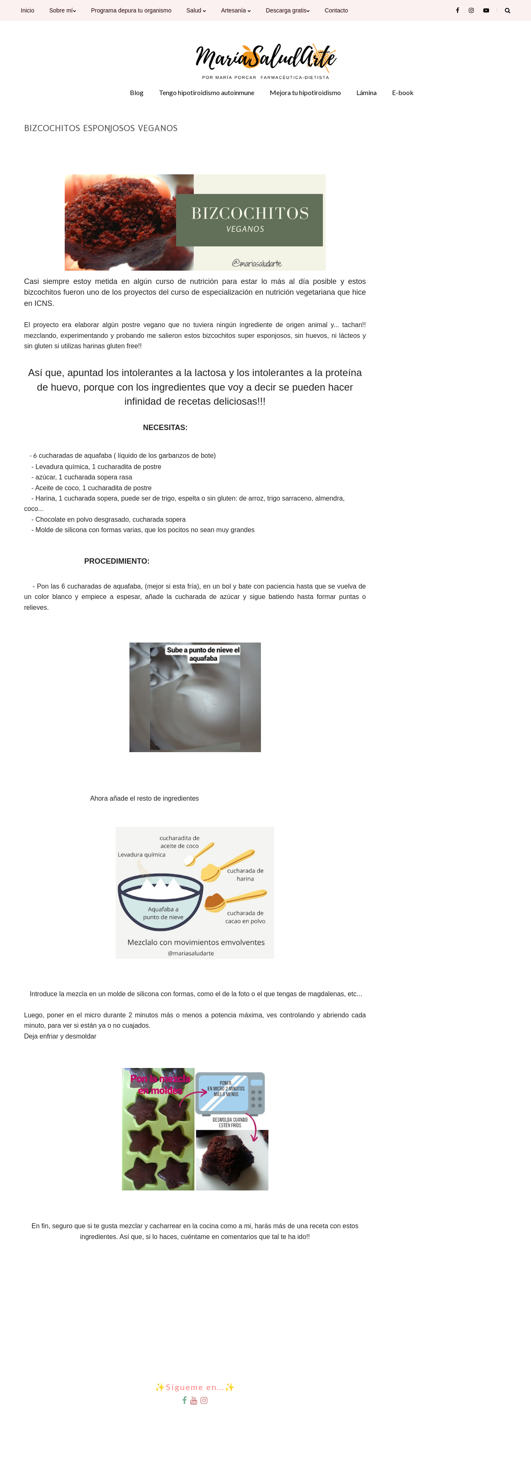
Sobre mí (62, 10)
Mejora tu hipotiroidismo (305, 92)
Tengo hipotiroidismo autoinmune (206, 92)
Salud (196, 10)
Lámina (366, 92)
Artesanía (236, 10)
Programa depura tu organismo (131, 10)
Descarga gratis (288, 10)
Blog (137, 92)
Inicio (27, 10)
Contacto (336, 10)
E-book (403, 92)
